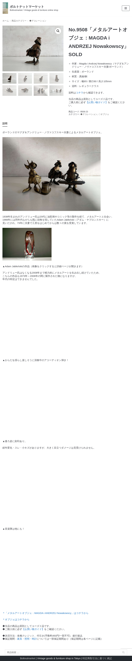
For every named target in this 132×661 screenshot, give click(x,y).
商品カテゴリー (19, 21)
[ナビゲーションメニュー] (126, 8)
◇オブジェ (103, 114)
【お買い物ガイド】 (97, 102)
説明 (4, 123)
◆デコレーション (37, 21)
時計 (34, 638)
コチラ (79, 92)
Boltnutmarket (27, 658)
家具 (19, 638)
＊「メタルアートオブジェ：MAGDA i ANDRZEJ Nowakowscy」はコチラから (45, 613)
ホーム (5, 21)
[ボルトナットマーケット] (30, 8)
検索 (123, 653)
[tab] (4, 124)
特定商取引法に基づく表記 (97, 658)
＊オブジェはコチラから (15, 619)
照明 (27, 638)
